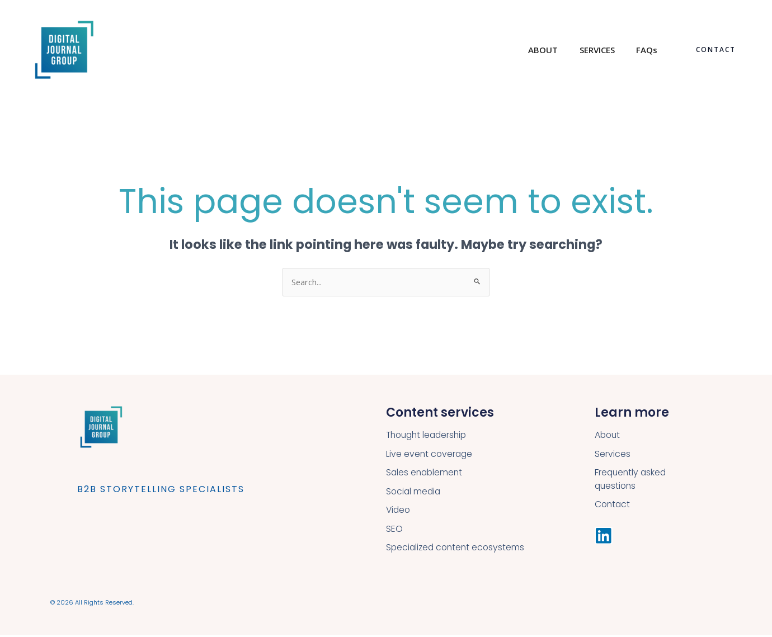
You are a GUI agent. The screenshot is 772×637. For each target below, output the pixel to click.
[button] (715, 49)
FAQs (649, 49)
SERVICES (604, 49)
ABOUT (554, 49)
